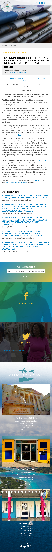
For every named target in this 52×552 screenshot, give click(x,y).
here (19, 135)
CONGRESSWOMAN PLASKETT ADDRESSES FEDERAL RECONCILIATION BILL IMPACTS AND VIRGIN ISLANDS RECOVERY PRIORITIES (25, 245)
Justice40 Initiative (41, 160)
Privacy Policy (23, 543)
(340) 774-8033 (27, 481)
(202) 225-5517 (27, 428)
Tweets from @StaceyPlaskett (14, 350)
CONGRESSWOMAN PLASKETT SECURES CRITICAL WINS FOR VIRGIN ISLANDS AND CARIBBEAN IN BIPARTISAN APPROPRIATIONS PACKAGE (25, 207)
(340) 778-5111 (27, 533)
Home (4, 45)
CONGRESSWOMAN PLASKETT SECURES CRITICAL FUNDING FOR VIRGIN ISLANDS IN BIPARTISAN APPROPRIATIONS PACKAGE (24, 221)
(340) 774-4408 (28, 479)
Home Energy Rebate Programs (16, 182)
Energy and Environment (17, 72)
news (8, 45)
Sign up (26, 277)
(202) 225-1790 (28, 425)
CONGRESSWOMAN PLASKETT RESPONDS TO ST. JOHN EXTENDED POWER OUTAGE (25, 196)
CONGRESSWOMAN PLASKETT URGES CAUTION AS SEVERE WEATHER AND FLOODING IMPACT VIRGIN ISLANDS (22, 233)
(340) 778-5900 (28, 531)
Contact (30, 543)
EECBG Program (36, 180)
